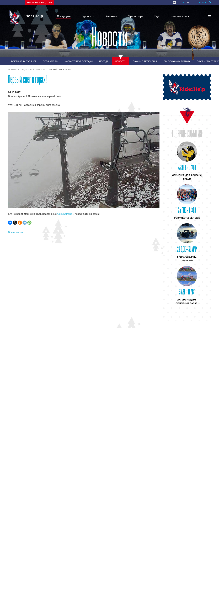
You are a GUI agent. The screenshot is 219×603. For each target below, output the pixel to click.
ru (184, 2)
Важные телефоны (145, 61)
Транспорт (135, 16)
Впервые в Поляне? (23, 61)
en (188, 2)
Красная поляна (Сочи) (39, 2)
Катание (111, 16)
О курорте (64, 16)
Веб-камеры (50, 61)
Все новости (15, 232)
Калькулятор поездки (79, 61)
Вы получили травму (177, 61)
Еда (156, 16)
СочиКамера (64, 213)
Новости (120, 61)
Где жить (88, 16)
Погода (103, 61)
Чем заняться (180, 16)
